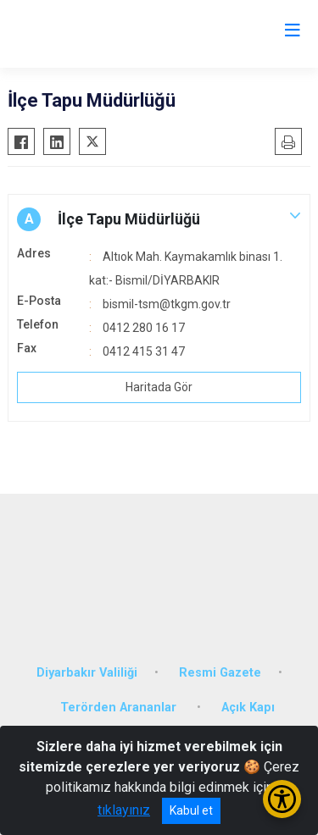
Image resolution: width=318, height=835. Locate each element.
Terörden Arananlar (120, 707)
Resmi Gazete (220, 673)
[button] (159, 219)
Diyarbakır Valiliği (86, 673)
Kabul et (191, 810)
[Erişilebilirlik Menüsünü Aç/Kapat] (282, 799)
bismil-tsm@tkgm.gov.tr (167, 304)
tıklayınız (124, 810)
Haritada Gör (159, 387)
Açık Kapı (248, 707)
